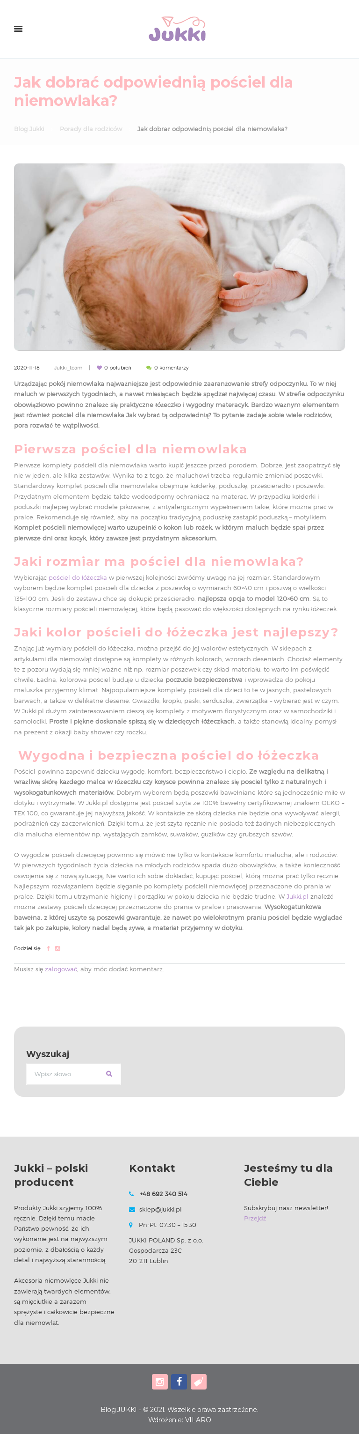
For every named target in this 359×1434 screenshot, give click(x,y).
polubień (117, 367)
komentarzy (171, 367)
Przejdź (255, 1218)
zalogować (61, 969)
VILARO (198, 1420)
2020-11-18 (27, 367)
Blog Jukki (29, 129)
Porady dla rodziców (91, 129)
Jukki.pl (298, 896)
